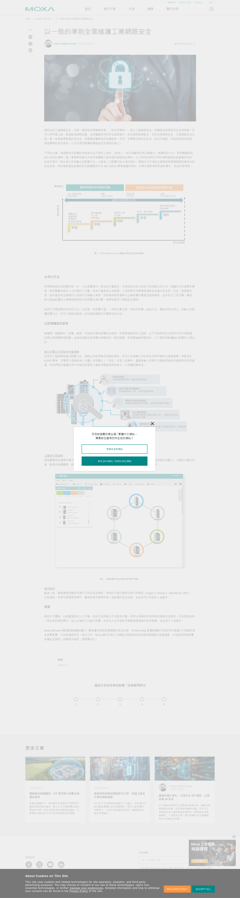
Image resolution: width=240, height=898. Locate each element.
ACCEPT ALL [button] (203, 889)
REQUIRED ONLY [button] (177, 889)
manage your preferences (86, 888)
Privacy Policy (79, 891)
